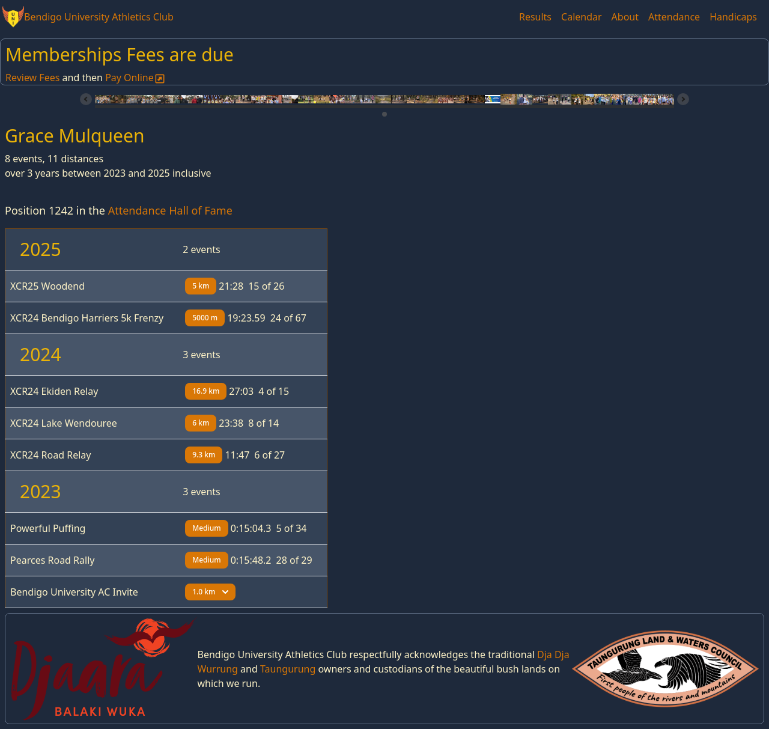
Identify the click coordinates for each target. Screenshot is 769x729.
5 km (200, 286)
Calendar (581, 16)
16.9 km (205, 391)
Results (535, 16)
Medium (206, 528)
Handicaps (733, 16)
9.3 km (203, 455)
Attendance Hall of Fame (170, 210)
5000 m (204, 318)
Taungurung (287, 669)
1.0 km (210, 592)
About (625, 16)
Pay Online (135, 77)
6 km (200, 423)
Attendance (674, 16)
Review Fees (32, 77)
